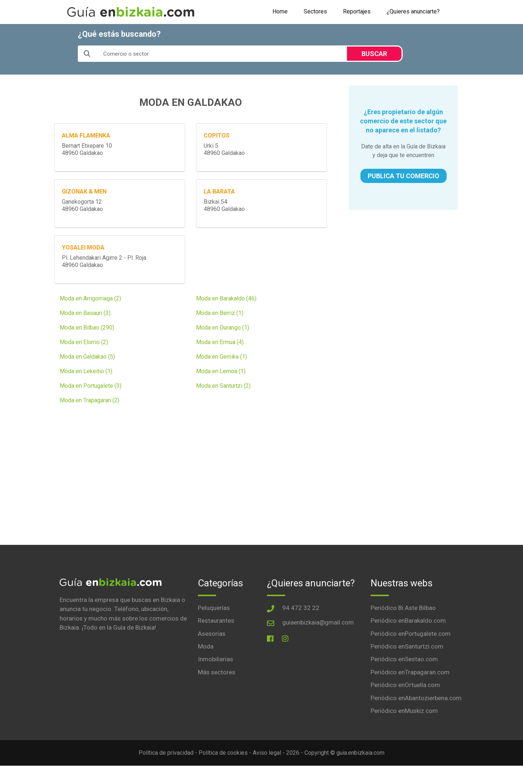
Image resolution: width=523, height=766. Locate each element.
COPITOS (216, 135)
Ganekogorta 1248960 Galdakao (82, 205)
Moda (205, 646)
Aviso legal (267, 753)
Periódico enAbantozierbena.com (416, 698)
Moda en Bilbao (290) (87, 327)
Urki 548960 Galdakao (224, 149)
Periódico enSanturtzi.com (407, 646)
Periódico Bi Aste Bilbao (403, 607)
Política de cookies (223, 753)
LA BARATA (219, 191)
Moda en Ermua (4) (220, 342)
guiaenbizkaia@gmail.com (318, 622)
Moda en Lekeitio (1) (86, 371)
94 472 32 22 (300, 607)
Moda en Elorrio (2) (84, 342)
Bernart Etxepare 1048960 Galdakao (87, 149)
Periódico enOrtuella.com (405, 685)
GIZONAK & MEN (84, 191)
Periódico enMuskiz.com (404, 711)
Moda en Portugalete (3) (90, 385)
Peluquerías (214, 607)
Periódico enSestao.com (404, 659)
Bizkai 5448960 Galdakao (224, 205)
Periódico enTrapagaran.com (410, 672)
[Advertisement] (403, 266)
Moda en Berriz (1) (219, 313)
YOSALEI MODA (83, 247)
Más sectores (216, 672)
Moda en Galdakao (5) (87, 356)
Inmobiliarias (215, 659)
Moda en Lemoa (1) (220, 371)
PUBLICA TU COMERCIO (403, 176)
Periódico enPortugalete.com (411, 633)
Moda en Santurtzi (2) (223, 385)
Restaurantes (216, 620)
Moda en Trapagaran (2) (89, 400)
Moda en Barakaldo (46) (226, 298)
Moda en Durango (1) (222, 327)
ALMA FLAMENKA (86, 135)
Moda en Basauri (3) (85, 313)
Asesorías (211, 633)
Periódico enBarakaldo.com (408, 620)
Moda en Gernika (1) (221, 356)
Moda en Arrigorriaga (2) (90, 298)
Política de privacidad (166, 753)
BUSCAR (374, 53)
